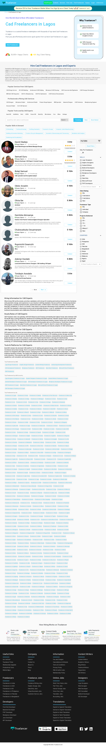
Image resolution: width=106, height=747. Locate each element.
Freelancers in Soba (48, 549)
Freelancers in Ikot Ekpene (12, 419)
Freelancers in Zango (11, 590)
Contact (70, 151)
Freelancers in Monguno (11, 529)
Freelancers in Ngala (37, 566)
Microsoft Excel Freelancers (66, 368)
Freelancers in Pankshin (62, 503)
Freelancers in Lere (57, 456)
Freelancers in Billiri (10, 549)
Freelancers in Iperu (22, 549)
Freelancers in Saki (25, 429)
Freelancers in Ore (23, 570)
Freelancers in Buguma (63, 435)
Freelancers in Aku (10, 479)
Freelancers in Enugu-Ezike (42, 533)
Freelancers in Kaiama (11, 523)
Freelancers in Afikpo (11, 482)
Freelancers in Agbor (25, 489)
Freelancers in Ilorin (21, 402)
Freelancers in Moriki (51, 506)
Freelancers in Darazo (68, 533)
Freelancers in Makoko (62, 462)
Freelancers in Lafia (63, 439)
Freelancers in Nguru (63, 446)
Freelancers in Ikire (34, 422)
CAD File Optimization (41, 94)
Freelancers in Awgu (62, 516)
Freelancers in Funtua (37, 435)
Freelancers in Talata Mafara (13, 499)
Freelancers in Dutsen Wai (66, 519)
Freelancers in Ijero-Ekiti (62, 429)
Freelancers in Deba (35, 536)
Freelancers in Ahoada (38, 580)
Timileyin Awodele (23, 273)
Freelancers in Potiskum (37, 462)
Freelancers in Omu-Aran (49, 560)
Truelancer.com (58, 744)
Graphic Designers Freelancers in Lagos (36, 378)
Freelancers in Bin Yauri (37, 603)
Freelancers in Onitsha (24, 405)
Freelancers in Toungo (63, 593)
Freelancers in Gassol (49, 563)
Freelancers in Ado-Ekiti (49, 409)
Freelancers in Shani (62, 563)
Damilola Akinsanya (24, 215)
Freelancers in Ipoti (62, 466)
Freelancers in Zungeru (11, 516)
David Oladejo (21, 142)
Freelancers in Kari (56, 533)
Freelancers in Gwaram (35, 549)
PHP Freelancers (9, 371)
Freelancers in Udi (67, 556)
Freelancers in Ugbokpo (11, 566)
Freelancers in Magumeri (12, 533)
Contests (55, 2)
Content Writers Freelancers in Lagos (58, 378)
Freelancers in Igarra (23, 560)
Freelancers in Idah (58, 486)
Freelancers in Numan (47, 472)
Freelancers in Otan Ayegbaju (42, 499)
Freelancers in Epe (10, 466)
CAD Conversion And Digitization (69, 90)
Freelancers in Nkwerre (63, 489)
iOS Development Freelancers (13, 368)
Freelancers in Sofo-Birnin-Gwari (49, 519)
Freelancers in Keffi (49, 462)
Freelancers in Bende (37, 469)
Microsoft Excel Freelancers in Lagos (48, 385)
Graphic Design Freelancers (26, 364)
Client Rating (84, 191)
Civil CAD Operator (22, 106)
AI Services (100, 3)
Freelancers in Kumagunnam (65, 543)
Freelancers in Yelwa (62, 573)
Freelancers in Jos (10, 402)
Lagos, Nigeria (20, 144)
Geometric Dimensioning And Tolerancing (57, 133)
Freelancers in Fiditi (36, 482)
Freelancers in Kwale (25, 529)
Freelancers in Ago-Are (11, 570)
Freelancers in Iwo (25, 419)
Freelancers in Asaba (46, 479)
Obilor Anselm (21, 186)
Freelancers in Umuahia (50, 415)
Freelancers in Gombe (37, 419)
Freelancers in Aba (62, 399)
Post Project (48, 2)
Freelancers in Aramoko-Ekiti (39, 476)
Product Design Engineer (46, 102)
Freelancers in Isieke (40, 459)
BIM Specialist (57, 102)
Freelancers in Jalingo (63, 442)
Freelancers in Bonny (23, 543)
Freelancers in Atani (62, 419)
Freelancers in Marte (60, 549)
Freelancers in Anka (62, 600)
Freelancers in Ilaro (10, 496)
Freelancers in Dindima (37, 573)
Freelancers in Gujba (10, 606)
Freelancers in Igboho (50, 435)
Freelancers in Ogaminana (37, 466)
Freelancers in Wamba (11, 509)
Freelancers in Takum (51, 513)
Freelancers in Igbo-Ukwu (23, 476)
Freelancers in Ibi (35, 519)
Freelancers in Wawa (10, 617)
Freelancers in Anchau (36, 553)
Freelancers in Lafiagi (50, 452)
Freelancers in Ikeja (35, 412)
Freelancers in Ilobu (50, 442)
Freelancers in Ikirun (10, 439)
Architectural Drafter (32, 102)
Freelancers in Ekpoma (36, 493)
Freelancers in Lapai (10, 546)
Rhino (59, 114)
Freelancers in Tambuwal (50, 526)
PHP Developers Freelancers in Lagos (15, 388)
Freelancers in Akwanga (63, 546)
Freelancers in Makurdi (48, 412)
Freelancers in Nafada (23, 519)
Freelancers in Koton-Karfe (65, 610)
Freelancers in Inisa (10, 432)
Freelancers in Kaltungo (36, 590)
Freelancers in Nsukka (50, 446)
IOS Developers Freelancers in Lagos (38, 381)
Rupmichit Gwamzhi (24, 244)
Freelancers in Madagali (11, 580)
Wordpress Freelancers (28, 368)
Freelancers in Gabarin (23, 617)
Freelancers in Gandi (62, 566)
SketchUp (40, 114)
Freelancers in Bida (37, 429)
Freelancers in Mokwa (36, 526)
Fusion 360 (33, 114)
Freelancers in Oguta (49, 523)
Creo (54, 114)
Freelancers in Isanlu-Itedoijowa (52, 556)
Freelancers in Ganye (63, 553)
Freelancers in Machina (23, 596)
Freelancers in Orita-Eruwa (49, 482)
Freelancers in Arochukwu (24, 610)
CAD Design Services (11, 90)
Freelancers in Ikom (10, 472)
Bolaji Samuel (21, 171)
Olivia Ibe (19, 200)
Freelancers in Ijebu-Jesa (50, 493)
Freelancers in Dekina (66, 606)
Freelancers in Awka (49, 429)
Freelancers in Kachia (25, 506)
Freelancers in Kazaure (25, 576)
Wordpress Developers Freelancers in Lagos (60, 381)
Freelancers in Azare (10, 452)
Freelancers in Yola (21, 456)
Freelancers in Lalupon (11, 469)
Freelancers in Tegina (50, 516)
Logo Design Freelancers (11, 364)
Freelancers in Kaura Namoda (28, 486)
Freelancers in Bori (65, 596)
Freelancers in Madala (50, 593)
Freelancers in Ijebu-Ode (11, 425)
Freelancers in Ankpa (35, 560)
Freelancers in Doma (37, 556)
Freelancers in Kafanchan (65, 469)
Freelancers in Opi (22, 606)
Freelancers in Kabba (64, 493)
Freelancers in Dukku (11, 543)
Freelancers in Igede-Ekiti (64, 459)
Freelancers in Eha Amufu (65, 482)
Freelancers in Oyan (21, 479)
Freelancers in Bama (38, 442)
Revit (22, 114)
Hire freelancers (12, 45)
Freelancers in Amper (50, 590)
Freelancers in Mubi (23, 422)
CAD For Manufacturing (27, 94)
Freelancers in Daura (35, 472)
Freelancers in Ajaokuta (24, 556)
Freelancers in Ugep (24, 425)
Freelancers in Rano (10, 536)
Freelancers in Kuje (10, 456)
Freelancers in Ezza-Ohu (38, 489)
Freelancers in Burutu (23, 546)
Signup (87, 3)
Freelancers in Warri (36, 405)
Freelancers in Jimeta (50, 419)
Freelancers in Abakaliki (24, 439)
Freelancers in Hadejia (11, 449)
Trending (78, 120)
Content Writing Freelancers (42, 364)
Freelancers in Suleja (22, 432)
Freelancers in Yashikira (11, 563)
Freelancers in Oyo (33, 402)
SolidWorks (16, 114)
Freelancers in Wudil (10, 519)
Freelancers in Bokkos (52, 586)
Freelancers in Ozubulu (69, 476)
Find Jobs (69, 2)
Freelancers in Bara (38, 600)
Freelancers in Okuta (35, 509)
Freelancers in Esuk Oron (37, 446)
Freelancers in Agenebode (64, 580)
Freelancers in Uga (51, 489)
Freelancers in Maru (50, 603)
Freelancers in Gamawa (66, 570)
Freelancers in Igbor (47, 536)
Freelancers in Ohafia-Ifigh (59, 479)
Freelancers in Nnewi (52, 425)
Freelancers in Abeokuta (58, 402)
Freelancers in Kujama (51, 576)
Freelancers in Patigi (63, 506)
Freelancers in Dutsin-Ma (12, 586)
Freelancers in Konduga (23, 573)
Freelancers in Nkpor (23, 452)
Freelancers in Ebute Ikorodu (51, 405)
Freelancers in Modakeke (25, 442)
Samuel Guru (21, 156)
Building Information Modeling (14, 133)
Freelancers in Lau (37, 583)
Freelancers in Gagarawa (64, 603)
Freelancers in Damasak (52, 570)
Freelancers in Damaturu (23, 496)
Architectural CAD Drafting (37, 90)
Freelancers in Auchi (10, 493)
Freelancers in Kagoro (60, 472)
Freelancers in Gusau (11, 422)
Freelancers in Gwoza (11, 556)
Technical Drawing (21, 129)
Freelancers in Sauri (10, 573)
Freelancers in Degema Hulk (27, 533)
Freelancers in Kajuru (37, 563)
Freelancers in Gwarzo (36, 546)
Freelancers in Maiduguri (37, 399)
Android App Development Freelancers (61, 364)
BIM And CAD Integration (12, 94)
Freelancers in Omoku (11, 603)
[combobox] (89, 187)
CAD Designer (10, 102)
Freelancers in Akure (62, 409)
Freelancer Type (85, 204)
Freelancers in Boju (50, 580)
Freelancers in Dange (23, 590)
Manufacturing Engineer (91, 102)
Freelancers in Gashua (11, 442)
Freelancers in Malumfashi (12, 486)
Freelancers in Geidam (63, 496)
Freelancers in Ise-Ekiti (65, 425)
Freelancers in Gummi (27, 499)
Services (62, 2)
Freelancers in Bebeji (11, 610)
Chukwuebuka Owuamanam (28, 230)
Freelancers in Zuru (23, 516)
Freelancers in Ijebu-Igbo (25, 449)
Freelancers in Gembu (37, 529)
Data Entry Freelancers (52, 368)
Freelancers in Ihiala (51, 466)
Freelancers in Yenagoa (36, 516)
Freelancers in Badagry (63, 509)
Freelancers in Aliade (65, 613)
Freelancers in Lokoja (23, 493)
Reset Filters (91, 146)
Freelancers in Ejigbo (24, 435)
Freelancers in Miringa (62, 590)
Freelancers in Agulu (22, 472)
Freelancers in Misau (49, 566)
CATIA (26, 114)
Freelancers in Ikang (49, 573)
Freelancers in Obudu (50, 529)
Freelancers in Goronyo (39, 613)
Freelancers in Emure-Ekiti (26, 459)
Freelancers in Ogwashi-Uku (12, 513)
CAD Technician (79, 102)
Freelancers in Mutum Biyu (38, 596)
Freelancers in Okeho (64, 576)
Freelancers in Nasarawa (12, 506)
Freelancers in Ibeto (10, 553)
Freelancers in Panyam (51, 610)
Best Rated (94, 120)
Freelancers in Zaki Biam (25, 613)
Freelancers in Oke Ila (49, 503)
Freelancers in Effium (11, 462)
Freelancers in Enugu (45, 402)
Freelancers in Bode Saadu (37, 543)
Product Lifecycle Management (34, 133)
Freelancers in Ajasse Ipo (12, 583)
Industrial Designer (68, 102)
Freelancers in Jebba (10, 526)
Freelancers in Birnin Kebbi (52, 449)
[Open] (100, 187)
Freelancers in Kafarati (24, 603)
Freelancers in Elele (62, 526)
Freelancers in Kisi (60, 432)
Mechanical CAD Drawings (52, 90)
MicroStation (48, 114)
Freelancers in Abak (25, 586)
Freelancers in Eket (26, 513)
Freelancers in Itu (25, 503)
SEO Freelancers (40, 368)
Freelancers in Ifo (51, 459)
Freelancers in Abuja (23, 399)
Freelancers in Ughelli (24, 469)
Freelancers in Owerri (47, 422)
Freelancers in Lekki (10, 412)
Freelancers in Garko (23, 526)
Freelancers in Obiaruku (36, 593)
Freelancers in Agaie (10, 596)
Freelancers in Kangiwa (52, 596)
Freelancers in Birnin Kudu (49, 509)
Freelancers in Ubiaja (24, 523)
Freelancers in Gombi (63, 529)
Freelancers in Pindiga (66, 449)
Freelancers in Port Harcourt (50, 395)
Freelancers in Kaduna (11, 399)
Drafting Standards (34, 129)
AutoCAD (8, 114)
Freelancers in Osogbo (48, 432)
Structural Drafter (10, 106)
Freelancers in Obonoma (11, 489)
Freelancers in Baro (23, 509)
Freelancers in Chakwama (38, 425)
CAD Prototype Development (87, 90)
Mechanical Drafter (20, 102)
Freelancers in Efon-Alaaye (12, 415)
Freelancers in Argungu (37, 496)
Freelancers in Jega (33, 479)
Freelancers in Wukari (70, 456)
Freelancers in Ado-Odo (49, 553)
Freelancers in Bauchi (23, 412)
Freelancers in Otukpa (37, 523)
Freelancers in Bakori (65, 583)
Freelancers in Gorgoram (66, 586)
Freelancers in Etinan (53, 613)
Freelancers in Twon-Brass (52, 606)
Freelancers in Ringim (63, 560)
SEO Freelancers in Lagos (12, 385)
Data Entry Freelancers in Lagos (28, 385)
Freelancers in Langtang (11, 576)
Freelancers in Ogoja (57, 499)
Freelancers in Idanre (23, 462)
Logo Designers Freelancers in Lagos (15, 378)
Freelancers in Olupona (45, 456)
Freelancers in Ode (10, 476)
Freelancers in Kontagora (64, 452)
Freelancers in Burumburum (12, 600)
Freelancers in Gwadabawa (24, 539)
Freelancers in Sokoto (11, 405)
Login (93, 3)
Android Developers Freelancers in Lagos (16, 381)
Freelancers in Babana (60, 536)
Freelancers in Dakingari (38, 586)
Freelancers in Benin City (65, 395)
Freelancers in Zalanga (11, 593)
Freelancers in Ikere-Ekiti (37, 452)
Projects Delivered (86, 216)
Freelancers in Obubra (25, 580)
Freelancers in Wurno (38, 576)
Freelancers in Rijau (50, 543)
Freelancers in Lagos (10, 395)
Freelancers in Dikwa (38, 506)
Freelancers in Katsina (35, 409)
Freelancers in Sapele (35, 432)
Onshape (65, 114)
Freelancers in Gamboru (22, 466)
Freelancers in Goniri (27, 600)
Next (43, 289)
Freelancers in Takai (38, 610)
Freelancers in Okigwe (11, 446)
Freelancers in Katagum (11, 613)
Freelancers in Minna (61, 412)
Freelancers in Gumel (50, 496)
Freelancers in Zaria (50, 399)
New (86, 120)
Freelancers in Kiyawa (23, 536)
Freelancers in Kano (22, 395)
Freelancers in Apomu (23, 482)
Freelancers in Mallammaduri (36, 606)
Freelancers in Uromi (38, 449)
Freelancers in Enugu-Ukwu (44, 486)
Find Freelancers (79, 2)
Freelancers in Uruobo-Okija (37, 570)
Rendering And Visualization (14, 137)
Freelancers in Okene (65, 405)
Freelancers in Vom (23, 593)
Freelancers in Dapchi (25, 566)
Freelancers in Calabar (11, 409)
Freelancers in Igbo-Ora (11, 459)
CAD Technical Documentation (56, 94)
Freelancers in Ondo (63, 415)
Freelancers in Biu (33, 456)
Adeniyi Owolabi (22, 259)
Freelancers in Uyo (23, 409)
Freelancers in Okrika (37, 439)
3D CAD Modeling (23, 90)
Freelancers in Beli (37, 539)
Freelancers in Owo (37, 415)
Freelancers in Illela (49, 539)
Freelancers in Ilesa (25, 415)
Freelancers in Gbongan (11, 435)
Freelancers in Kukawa (49, 546)
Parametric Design (48, 129)
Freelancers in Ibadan (35, 395)
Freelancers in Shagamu (60, 422)
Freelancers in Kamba (39, 513)
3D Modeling (10, 129)
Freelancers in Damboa (62, 523)
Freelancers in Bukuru (23, 553)
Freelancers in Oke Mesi (50, 469)
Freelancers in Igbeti (64, 513)
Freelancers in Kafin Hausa (50, 583)
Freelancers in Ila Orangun (12, 429)
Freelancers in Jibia (24, 563)
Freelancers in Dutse (61, 539)
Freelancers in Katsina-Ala (12, 503)
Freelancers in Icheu (10, 560)
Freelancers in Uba (50, 600)
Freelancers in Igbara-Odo (55, 476)
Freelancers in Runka (25, 583)
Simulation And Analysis (78, 133)
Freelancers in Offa (23, 446)
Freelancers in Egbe (10, 539)
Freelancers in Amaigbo (50, 439)
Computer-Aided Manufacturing (64, 129)
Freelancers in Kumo (36, 503)
